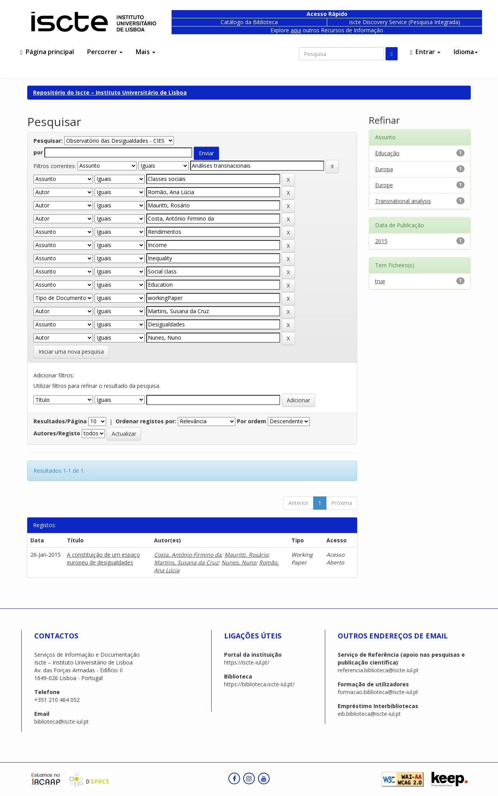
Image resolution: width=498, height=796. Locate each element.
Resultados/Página (60, 421)
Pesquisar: (48, 140)
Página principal (47, 51)
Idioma (466, 51)
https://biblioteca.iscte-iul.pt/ (259, 684)
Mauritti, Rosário (246, 554)
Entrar (425, 51)
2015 (381, 241)
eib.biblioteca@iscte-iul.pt (369, 713)
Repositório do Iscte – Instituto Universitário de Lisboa (110, 92)
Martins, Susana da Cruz (186, 562)
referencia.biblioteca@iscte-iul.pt (378, 670)
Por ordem (251, 421)
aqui (296, 30)
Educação (387, 153)
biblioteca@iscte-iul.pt (61, 721)
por (38, 152)
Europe (384, 185)
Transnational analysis (403, 201)
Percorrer (105, 51)
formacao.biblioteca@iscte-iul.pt (378, 692)
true (380, 281)
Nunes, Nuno (238, 562)
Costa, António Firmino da (187, 554)
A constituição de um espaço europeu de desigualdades (103, 558)
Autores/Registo (56, 433)
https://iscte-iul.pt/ (246, 662)
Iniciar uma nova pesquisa (71, 351)
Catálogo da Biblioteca (249, 22)
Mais (145, 51)
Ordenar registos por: (146, 421)
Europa (384, 169)
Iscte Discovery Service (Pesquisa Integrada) (404, 22)
